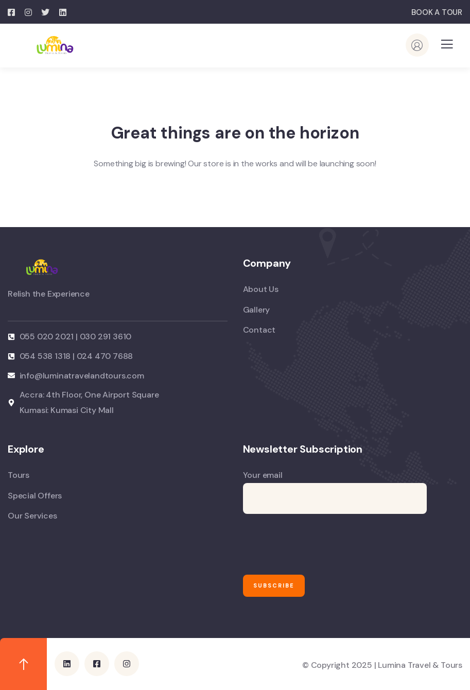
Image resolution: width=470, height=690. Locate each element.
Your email (335, 492)
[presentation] (321, 544)
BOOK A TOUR (436, 12)
